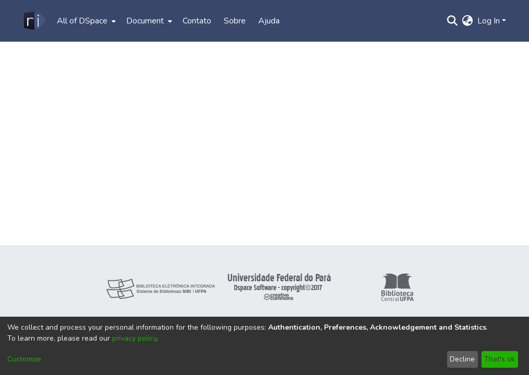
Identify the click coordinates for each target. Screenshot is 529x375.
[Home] (34, 20)
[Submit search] (452, 21)
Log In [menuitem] (488, 21)
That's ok (499, 359)
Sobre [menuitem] (235, 21)
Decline (462, 359)
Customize (24, 359)
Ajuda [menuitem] (269, 21)
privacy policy (134, 338)
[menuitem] (85, 21)
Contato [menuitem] (197, 21)
